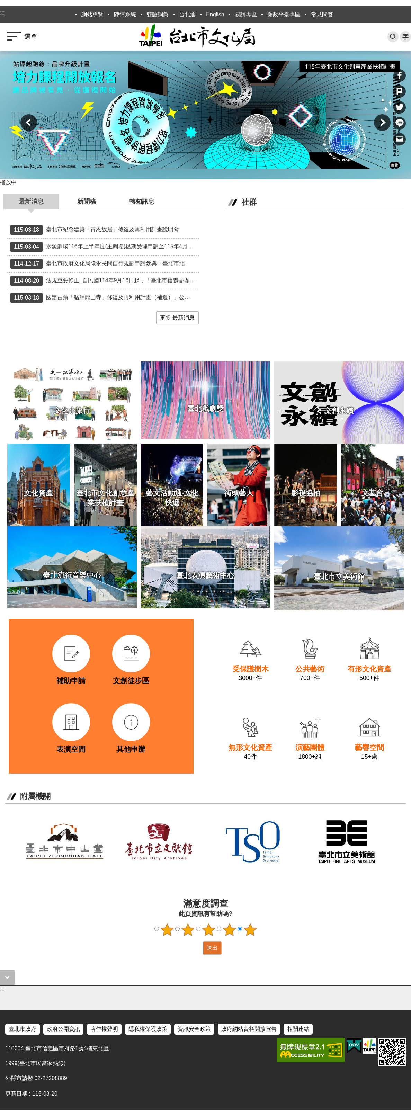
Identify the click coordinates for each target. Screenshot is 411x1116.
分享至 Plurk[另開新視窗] (399, 91)
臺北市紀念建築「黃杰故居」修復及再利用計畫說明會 (94, 230)
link (45, 632)
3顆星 (208, 929)
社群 (249, 202)
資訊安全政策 (194, 1029)
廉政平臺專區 (284, 14)
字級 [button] (405, 36)
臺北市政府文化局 (205, 37)
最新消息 (31, 201)
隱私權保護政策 (147, 1029)
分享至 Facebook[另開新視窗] (399, 75)
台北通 (187, 14)
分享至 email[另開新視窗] (399, 139)
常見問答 (322, 14)
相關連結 (298, 1029)
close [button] (7, 977)
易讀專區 (246, 14)
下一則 (382, 122)
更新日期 (16, 1094)
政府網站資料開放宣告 (249, 1029)
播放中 (8, 182)
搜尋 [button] (393, 36)
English (215, 14)
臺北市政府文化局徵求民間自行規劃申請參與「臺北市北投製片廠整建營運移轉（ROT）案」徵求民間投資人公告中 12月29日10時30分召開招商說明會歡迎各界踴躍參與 (104, 264)
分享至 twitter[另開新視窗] (399, 107)
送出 (196, 948)
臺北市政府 (22, 1029)
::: (2, 13)
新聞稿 (86, 201)
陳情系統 (125, 14)
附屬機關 (35, 796)
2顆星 (187, 929)
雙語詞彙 (157, 14)
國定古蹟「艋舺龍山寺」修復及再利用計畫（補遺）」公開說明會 (104, 298)
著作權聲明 (104, 1029)
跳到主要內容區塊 (3, 3)
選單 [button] (30, 36)
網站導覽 (92, 14)
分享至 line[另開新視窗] (399, 123)
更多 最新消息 (177, 318)
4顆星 (229, 929)
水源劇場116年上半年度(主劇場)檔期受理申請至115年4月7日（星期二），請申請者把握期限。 (104, 247)
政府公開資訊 (63, 1029)
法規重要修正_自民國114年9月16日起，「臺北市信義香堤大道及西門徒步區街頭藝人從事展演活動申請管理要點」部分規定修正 (104, 281)
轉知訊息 (141, 201)
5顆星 (250, 929)
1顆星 (166, 929)
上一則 (28, 122)
